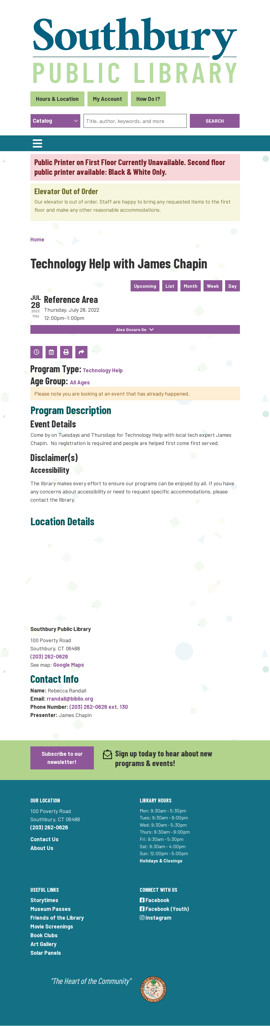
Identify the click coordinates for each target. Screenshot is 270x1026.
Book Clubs (44, 935)
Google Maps (68, 664)
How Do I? (148, 98)
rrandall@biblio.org (70, 698)
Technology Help (103, 370)
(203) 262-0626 (49, 656)
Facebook (155, 900)
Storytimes (44, 900)
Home (37, 239)
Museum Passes (50, 908)
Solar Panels (45, 952)
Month (190, 286)
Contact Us (44, 839)
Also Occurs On (135, 329)
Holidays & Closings (161, 860)
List (170, 286)
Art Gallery (43, 944)
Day (232, 286)
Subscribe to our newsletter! (62, 757)
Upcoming (145, 286)
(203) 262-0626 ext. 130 (99, 706)
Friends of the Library (57, 917)
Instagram (156, 917)
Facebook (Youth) (164, 908)
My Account (107, 98)
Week (213, 286)
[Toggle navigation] (37, 143)
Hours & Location (57, 98)
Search (215, 121)
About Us (41, 848)
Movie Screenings (51, 926)
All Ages (80, 382)
